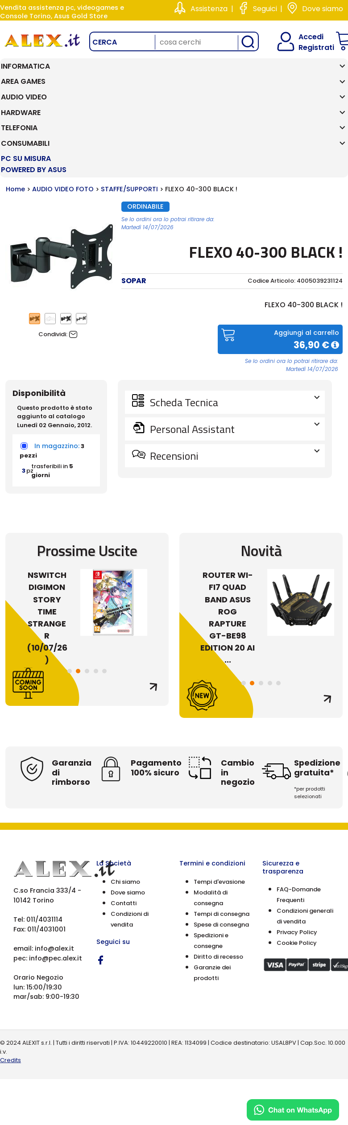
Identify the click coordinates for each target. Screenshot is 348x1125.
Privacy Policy (297, 861)
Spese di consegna (221, 854)
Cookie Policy (297, 872)
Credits (10, 990)
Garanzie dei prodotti (212, 902)
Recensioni (234, 385)
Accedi (305, 37)
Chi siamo (125, 811)
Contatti (124, 832)
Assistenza (209, 9)
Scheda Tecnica (234, 332)
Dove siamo (322, 9)
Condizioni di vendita (130, 848)
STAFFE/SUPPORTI (129, 119)
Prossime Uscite (87, 480)
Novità (261, 480)
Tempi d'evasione (219, 811)
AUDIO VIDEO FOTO (63, 119)
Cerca (104, 42)
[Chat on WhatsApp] (293, 1110)
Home (15, 119)
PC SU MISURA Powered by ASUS (316, 83)
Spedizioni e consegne (211, 870)
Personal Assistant (234, 358)
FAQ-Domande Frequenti (299, 824)
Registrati (308, 47)
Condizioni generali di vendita (305, 845)
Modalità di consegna (211, 827)
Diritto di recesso (218, 886)
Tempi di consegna (221, 843)
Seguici (265, 9)
